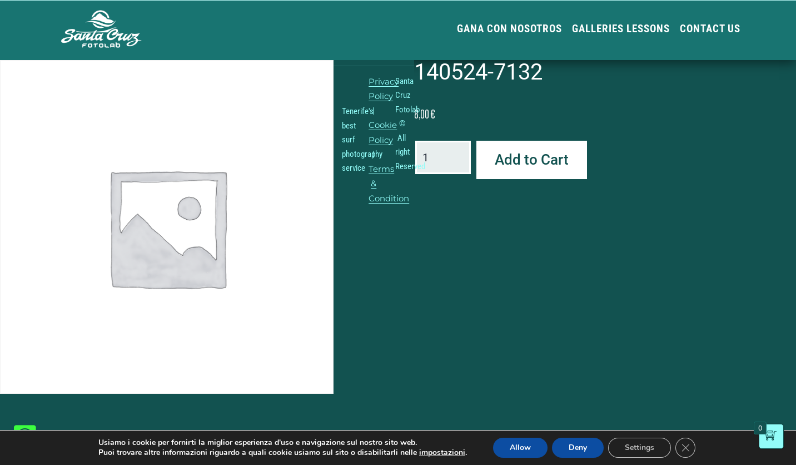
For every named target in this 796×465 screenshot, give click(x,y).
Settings (639, 447)
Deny (578, 447)
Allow (520, 447)
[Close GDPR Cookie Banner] (685, 448)
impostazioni (442, 453)
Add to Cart (532, 159)
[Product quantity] (443, 157)
